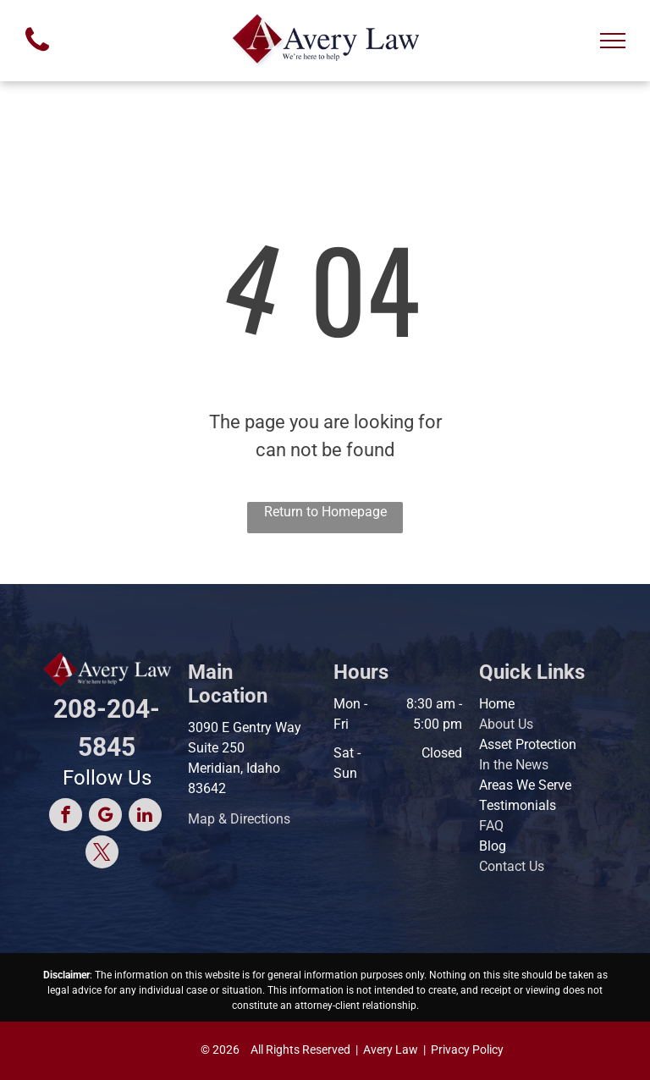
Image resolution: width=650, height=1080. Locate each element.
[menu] (613, 41)
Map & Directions (239, 819)
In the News (513, 765)
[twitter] (101, 854)
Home (497, 704)
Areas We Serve (525, 785)
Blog (492, 846)
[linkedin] (145, 816)
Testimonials (517, 805)
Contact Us (511, 866)
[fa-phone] (37, 55)
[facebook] (65, 816)
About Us (506, 724)
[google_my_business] (105, 816)
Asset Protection (527, 744)
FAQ (491, 826)
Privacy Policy (467, 1049)
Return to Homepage (325, 512)
